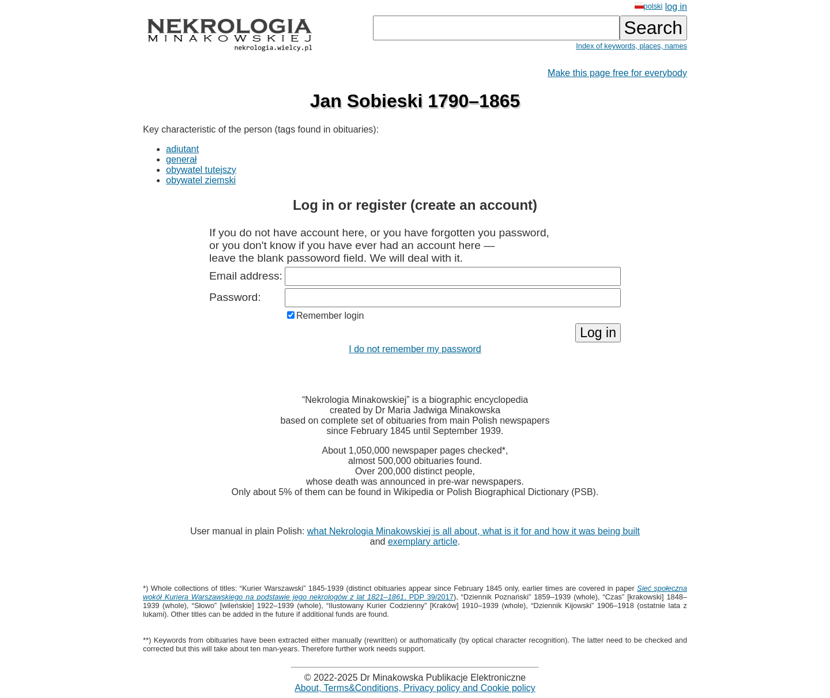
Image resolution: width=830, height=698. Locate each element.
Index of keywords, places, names (631, 45)
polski (649, 6)
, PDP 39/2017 (415, 592)
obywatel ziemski (201, 180)
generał (181, 159)
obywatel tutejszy (201, 170)
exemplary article (423, 541)
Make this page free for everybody (617, 73)
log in (676, 7)
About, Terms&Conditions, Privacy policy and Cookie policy (415, 688)
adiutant (182, 149)
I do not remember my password (415, 349)
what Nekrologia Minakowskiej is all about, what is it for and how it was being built (473, 531)
